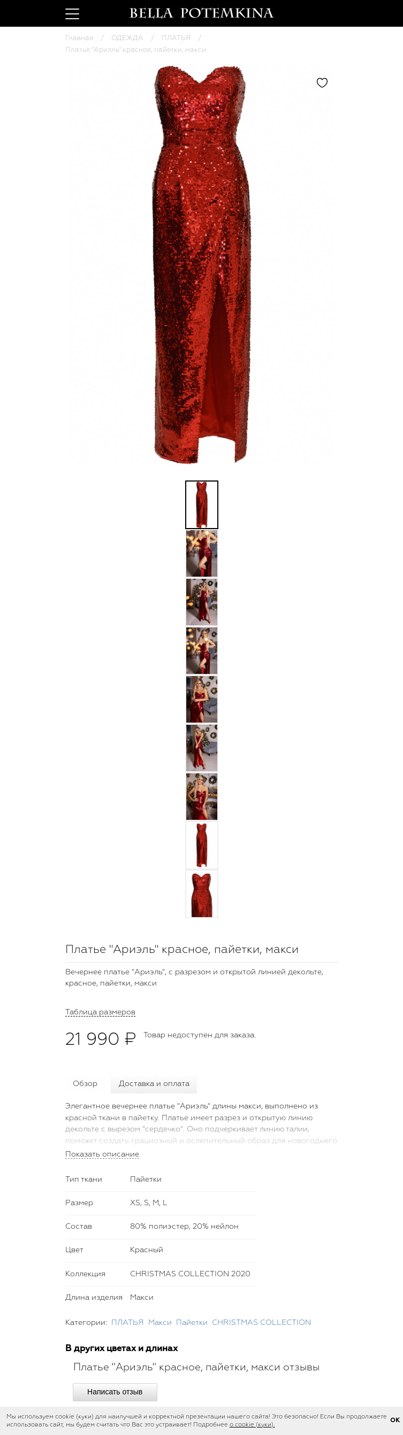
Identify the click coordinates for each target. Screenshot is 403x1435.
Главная (79, 38)
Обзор (85, 1084)
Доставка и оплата (154, 1084)
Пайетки (192, 1323)
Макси (160, 1323)
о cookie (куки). (252, 1425)
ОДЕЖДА (127, 38)
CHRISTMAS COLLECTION (261, 1323)
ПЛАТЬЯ (176, 38)
